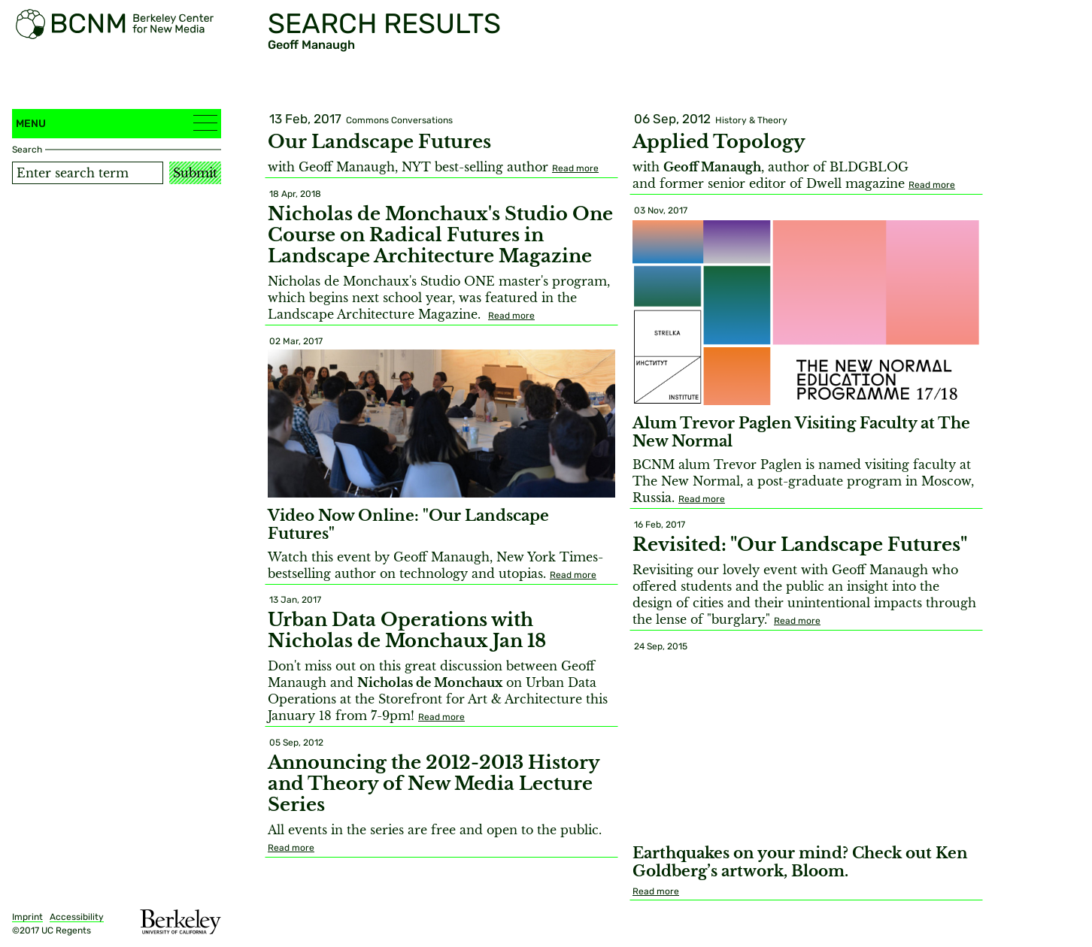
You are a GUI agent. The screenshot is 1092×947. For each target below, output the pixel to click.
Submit (195, 172)
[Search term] (87, 173)
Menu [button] (116, 123)
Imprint (27, 917)
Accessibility (77, 917)
